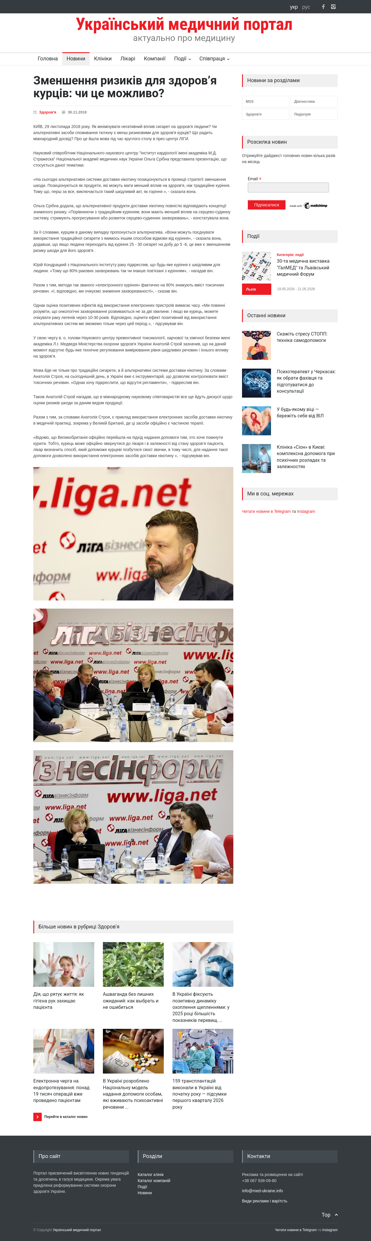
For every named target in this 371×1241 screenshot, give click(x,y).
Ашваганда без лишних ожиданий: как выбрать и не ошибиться (131, 1000)
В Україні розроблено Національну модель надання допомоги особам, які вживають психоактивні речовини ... (133, 1094)
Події (180, 58)
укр (294, 7)
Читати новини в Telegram (267, 511)
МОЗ (250, 102)
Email (254, 179)
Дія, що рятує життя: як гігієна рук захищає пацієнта (58, 1000)
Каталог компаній (154, 1180)
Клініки (103, 58)
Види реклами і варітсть (264, 1201)
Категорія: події (290, 255)
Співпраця (212, 58)
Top (326, 1215)
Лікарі (127, 58)
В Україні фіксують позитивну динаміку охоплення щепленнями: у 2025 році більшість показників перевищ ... (201, 1007)
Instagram (306, 511)
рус (306, 7)
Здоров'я (47, 112)
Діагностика (304, 102)
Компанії (155, 58)
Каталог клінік (150, 1174)
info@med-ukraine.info (262, 1190)
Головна (48, 58)
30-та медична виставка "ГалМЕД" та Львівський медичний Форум (303, 267)
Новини (76, 58)
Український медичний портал (77, 1230)
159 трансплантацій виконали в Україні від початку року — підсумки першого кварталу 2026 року (199, 1094)
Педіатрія (302, 114)
